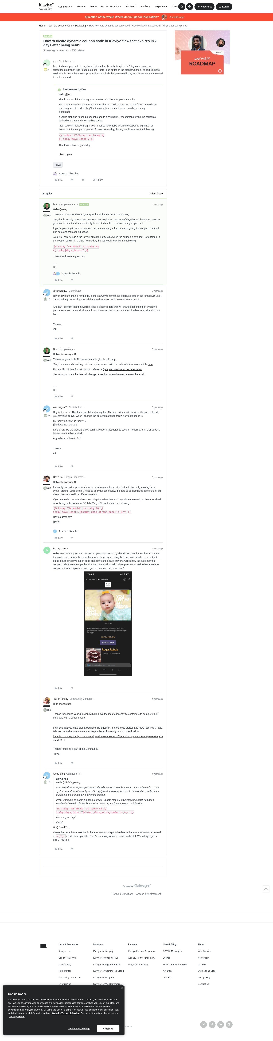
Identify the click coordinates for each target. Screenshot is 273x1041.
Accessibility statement (148, 894)
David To (58, 477)
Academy (145, 6)
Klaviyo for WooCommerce (107, 984)
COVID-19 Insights (172, 951)
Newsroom (203, 958)
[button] (204, 6)
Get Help (167, 977)
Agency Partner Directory (141, 958)
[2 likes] (66, 273)
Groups (81, 6)
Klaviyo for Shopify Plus (105, 958)
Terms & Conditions (122, 894)
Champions (178, 6)
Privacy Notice (17, 1016)
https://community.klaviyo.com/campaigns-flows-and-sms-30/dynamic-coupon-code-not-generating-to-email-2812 (108, 738)
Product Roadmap (111, 6)
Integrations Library (138, 964)
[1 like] (65, 173)
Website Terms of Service (66, 1013)
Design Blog (204, 977)
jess (55, 61)
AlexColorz (59, 773)
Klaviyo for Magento (104, 977)
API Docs (168, 971)
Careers (202, 964)
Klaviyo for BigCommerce (106, 964)
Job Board (130, 6)
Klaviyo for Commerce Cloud (108, 971)
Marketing (80, 25)
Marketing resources (69, 977)
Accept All (108, 1029)
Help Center (161, 6)
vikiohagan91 (60, 290)
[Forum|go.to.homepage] (46, 6)
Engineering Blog (207, 971)
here (150, 364)
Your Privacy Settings (79, 1028)
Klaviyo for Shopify (103, 951)
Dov (55, 204)
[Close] (122, 988)
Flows (58, 164)
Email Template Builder (175, 964)
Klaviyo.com (64, 951)
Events (93, 6)
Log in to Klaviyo (67, 958)
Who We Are (204, 951)
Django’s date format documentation (122, 369)
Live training (64, 984)
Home (42, 25)
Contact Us (203, 984)
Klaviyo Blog (64, 964)
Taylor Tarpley (60, 698)
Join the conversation (60, 25)
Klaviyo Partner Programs (141, 951)
